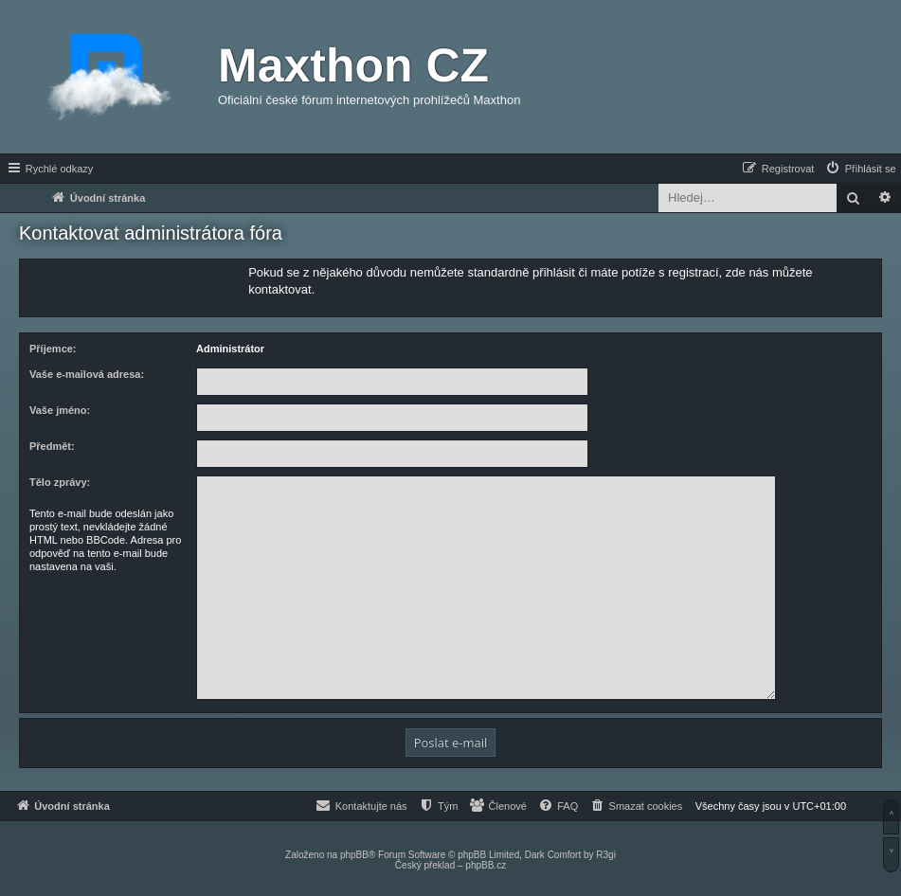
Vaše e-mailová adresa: (86, 374)
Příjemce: (53, 348)
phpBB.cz (485, 865)
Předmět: (52, 446)
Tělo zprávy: (59, 482)
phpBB (354, 855)
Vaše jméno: (59, 410)
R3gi (606, 855)
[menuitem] (860, 168)
